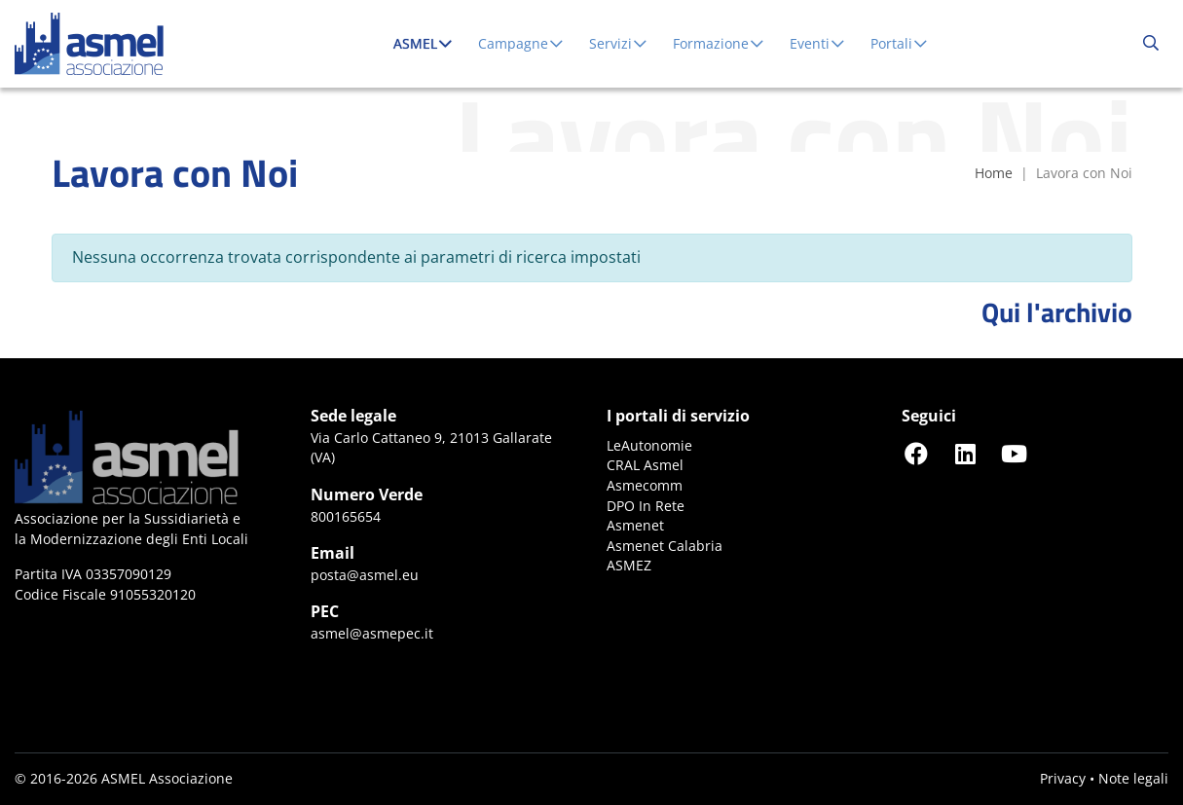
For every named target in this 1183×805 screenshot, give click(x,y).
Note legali (1133, 778)
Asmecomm (645, 485)
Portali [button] (900, 43)
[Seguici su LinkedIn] (965, 453)
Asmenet (635, 525)
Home (994, 173)
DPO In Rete (645, 505)
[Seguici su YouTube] (1013, 453)
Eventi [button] (818, 43)
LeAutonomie (649, 445)
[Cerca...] (1150, 43)
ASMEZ (629, 565)
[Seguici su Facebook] (916, 453)
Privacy (1063, 778)
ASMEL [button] (427, 43)
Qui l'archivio (1056, 312)
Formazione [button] (719, 43)
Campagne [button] (522, 43)
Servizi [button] (619, 43)
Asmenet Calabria (664, 545)
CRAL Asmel (645, 465)
